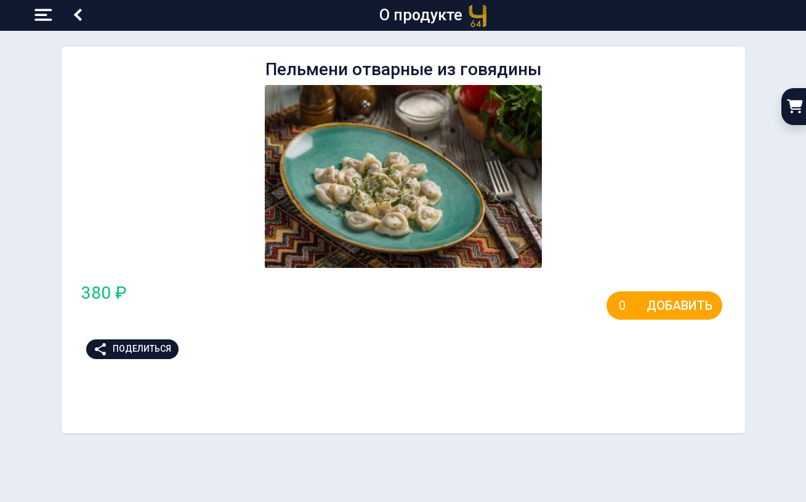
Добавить (679, 305)
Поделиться (132, 349)
